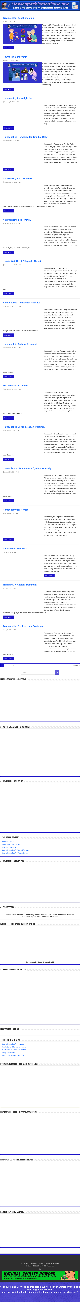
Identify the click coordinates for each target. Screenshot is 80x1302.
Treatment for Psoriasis (15, 385)
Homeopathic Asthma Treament (20, 344)
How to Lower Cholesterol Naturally (14, 1047)
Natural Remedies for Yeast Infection (15, 853)
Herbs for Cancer (8, 841)
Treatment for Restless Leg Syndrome (23, 626)
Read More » (8, 48)
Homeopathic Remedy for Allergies (21, 302)
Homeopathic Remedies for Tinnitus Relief (25, 137)
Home (23, 1263)
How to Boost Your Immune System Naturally (27, 468)
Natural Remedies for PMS (17, 220)
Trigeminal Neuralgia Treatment (19, 584)
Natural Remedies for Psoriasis (13, 1044)
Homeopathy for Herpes (15, 510)
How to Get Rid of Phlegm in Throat (22, 261)
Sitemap (56, 1263)
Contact (34, 1263)
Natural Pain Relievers (15, 548)
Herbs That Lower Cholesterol (12, 844)
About (28, 1263)
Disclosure (42, 1263)
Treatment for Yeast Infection (18, 18)
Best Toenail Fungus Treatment (13, 1055)
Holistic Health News (11, 1040)
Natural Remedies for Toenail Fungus (15, 850)
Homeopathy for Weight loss (18, 98)
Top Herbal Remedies (11, 837)
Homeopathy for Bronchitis (17, 178)
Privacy (49, 1263)
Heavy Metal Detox (8, 1053)
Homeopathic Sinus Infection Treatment (24, 427)
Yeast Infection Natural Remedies (14, 1050)
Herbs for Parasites (9, 847)
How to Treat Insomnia (15, 57)
